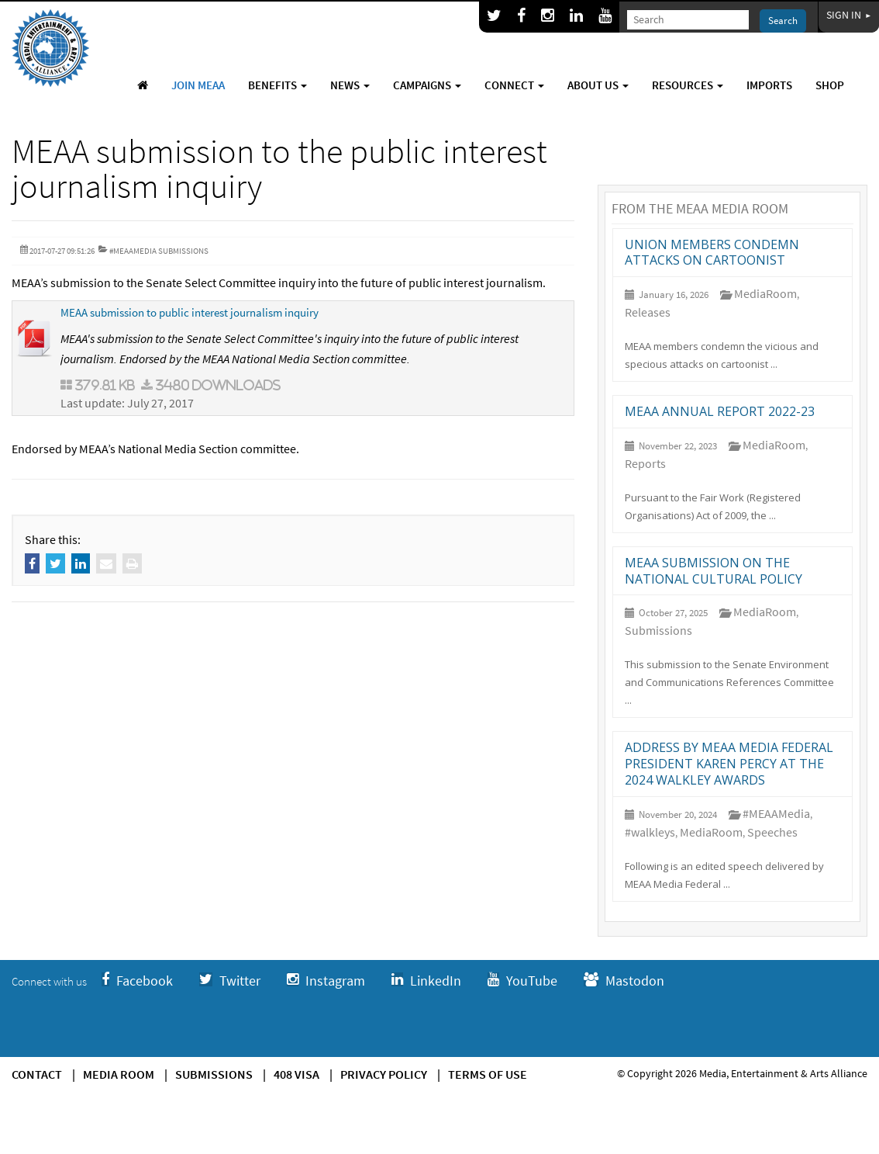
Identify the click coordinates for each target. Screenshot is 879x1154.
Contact (37, 1074)
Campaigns (427, 85)
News (350, 85)
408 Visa (296, 1074)
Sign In (848, 15)
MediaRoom (765, 293)
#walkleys (650, 832)
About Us (598, 85)
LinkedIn (426, 980)
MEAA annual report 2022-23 (720, 411)
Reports (645, 463)
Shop (829, 85)
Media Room (118, 1074)
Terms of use (487, 1074)
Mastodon (624, 980)
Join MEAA (198, 85)
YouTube (522, 980)
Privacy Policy (383, 1074)
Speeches (772, 832)
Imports (769, 85)
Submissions (658, 630)
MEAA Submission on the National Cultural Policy (713, 570)
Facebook (137, 980)
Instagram (326, 980)
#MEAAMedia (776, 813)
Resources (687, 85)
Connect (514, 85)
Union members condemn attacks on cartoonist (712, 252)
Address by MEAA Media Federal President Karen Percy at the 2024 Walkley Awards (729, 763)
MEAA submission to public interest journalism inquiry (189, 312)
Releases (647, 312)
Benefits (277, 85)
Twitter (229, 980)
